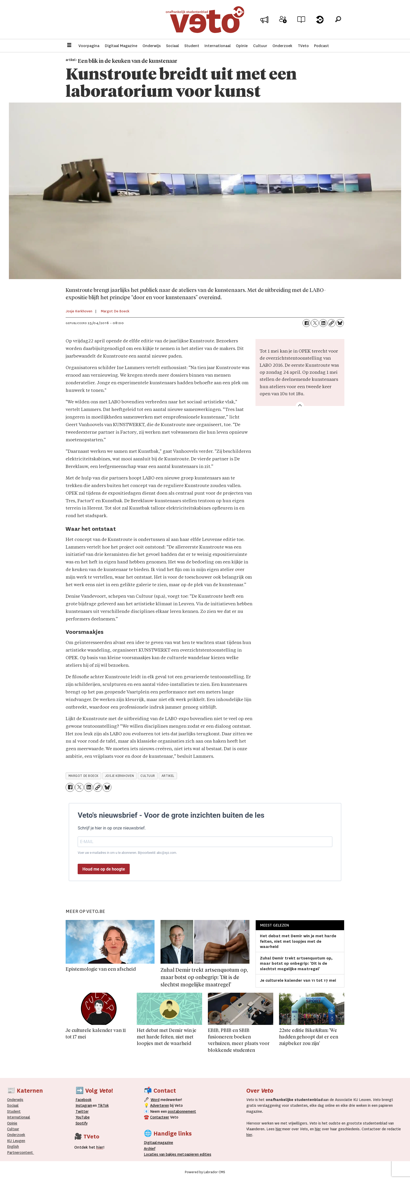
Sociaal (172, 45)
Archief (301, 21)
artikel (168, 776)
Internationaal (217, 45)
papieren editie (196, 1154)
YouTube (83, 1117)
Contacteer (159, 1117)
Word (155, 1099)
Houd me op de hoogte (103, 869)
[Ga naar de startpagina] (205, 19)
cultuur (147, 776)
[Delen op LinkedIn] (323, 323)
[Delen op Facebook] (306, 323)
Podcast (321, 45)
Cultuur (260, 45)
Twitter (82, 1111)
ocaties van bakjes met (165, 1154)
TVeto (303, 45)
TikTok (103, 1105)
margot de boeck (84, 776)
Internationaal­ (18, 1117)
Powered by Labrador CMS (205, 1172)
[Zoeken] (338, 19)
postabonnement (182, 1111)
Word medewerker (283, 23)
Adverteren (159, 1105)
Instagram (84, 1105)
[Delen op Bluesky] (340, 323)
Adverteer (264, 21)
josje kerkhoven (119, 776)
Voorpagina (88, 45)
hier (279, 1129)
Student (191, 45)
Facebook (84, 1099)
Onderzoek (282, 45)
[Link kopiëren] (331, 323)
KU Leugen (16, 1140)
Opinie (242, 45)
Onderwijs (152, 45)
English (13, 1146)
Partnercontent (20, 1152)
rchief (149, 1148)
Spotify (82, 1123)
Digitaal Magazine (121, 45)
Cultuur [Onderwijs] (13, 1129)
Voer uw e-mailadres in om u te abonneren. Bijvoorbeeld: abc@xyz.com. (127, 853)
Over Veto (320, 21)
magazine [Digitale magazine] (159, 1142)
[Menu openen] (69, 46)
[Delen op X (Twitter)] (315, 323)
